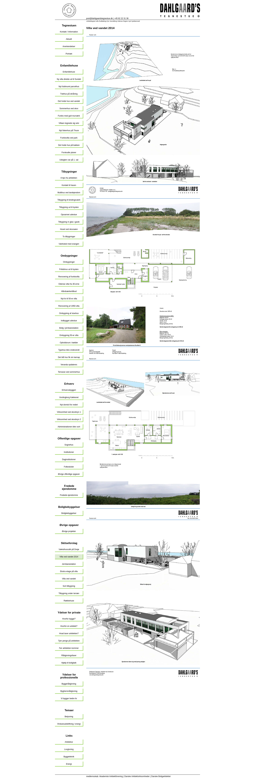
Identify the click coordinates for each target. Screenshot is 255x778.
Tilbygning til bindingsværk (68, 200)
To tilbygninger (69, 236)
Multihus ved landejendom (69, 192)
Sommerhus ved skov (69, 108)
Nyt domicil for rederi (69, 405)
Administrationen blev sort (69, 427)
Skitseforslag (69, 543)
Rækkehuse (69, 601)
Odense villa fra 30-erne (68, 284)
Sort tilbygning (69, 586)
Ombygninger (69, 255)
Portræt (69, 54)
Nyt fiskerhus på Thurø (69, 130)
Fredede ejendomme (69, 487)
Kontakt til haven (69, 185)
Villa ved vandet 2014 (69, 557)
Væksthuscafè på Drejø (69, 549)
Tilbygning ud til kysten (69, 207)
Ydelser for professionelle (69, 676)
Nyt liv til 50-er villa (69, 299)
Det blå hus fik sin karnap (69, 357)
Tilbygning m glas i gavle (69, 222)
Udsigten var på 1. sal (68, 160)
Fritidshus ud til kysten (69, 269)
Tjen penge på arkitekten (69, 641)
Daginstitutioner (69, 459)
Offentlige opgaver (69, 438)
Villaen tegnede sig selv (69, 123)
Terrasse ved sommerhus (69, 372)
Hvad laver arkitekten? (69, 633)
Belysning (69, 716)
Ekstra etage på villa (69, 571)
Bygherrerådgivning (68, 691)
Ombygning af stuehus (69, 313)
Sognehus (68, 445)
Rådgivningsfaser (68, 655)
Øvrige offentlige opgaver (69, 474)
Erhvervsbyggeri (69, 390)
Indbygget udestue (69, 321)
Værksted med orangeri (69, 244)
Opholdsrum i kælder (69, 343)
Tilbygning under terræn (69, 593)
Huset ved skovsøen (69, 229)
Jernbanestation (69, 564)
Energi (69, 764)
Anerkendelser (69, 46)
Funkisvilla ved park (68, 138)
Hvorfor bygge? (68, 619)
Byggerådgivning (69, 684)
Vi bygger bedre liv (69, 698)
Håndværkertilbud (69, 291)
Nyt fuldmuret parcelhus (69, 86)
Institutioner (69, 452)
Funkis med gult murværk (69, 116)
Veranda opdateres (69, 365)
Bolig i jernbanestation (68, 328)
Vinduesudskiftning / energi (69, 724)
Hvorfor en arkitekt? (68, 626)
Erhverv (69, 383)
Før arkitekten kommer (69, 648)
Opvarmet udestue (69, 214)
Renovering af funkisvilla (68, 277)
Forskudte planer (68, 152)
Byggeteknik (69, 757)
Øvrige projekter (69, 531)
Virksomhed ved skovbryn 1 (69, 412)
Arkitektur (69, 742)
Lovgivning (69, 749)
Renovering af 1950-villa (68, 306)
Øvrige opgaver (69, 525)
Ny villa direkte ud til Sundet (69, 79)
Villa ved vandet (69, 579)
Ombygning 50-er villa (68, 335)
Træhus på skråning (68, 94)
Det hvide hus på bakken (69, 145)
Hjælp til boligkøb (68, 663)
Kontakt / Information (69, 32)
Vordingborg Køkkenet (69, 397)
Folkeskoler (69, 467)
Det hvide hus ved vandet (69, 101)
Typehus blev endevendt (68, 350)
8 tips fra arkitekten (69, 178)
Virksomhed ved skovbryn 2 (69, 419)
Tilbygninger (69, 171)
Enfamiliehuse (69, 65)
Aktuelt (69, 39)
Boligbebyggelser (69, 507)
